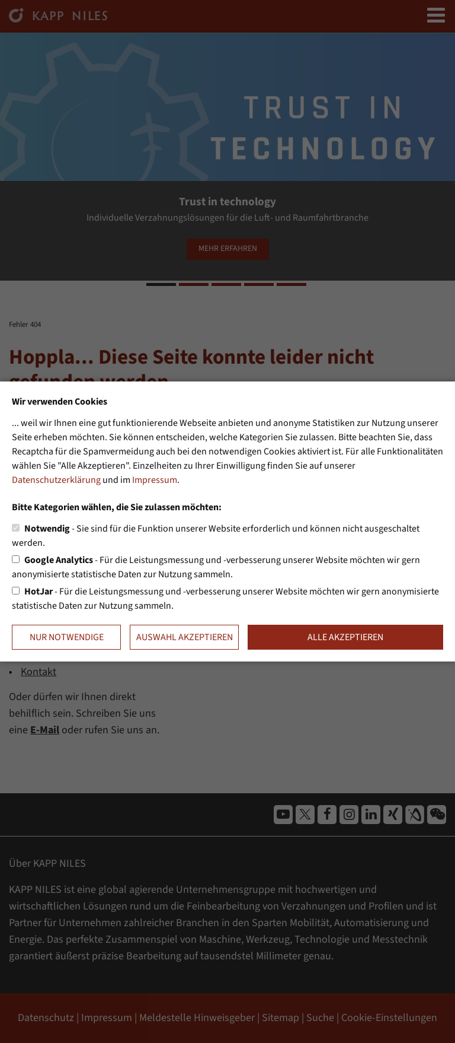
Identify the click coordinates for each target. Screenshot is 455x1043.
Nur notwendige (67, 637)
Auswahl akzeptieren (184, 637)
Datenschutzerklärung (56, 479)
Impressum (154, 479)
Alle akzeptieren (345, 637)
